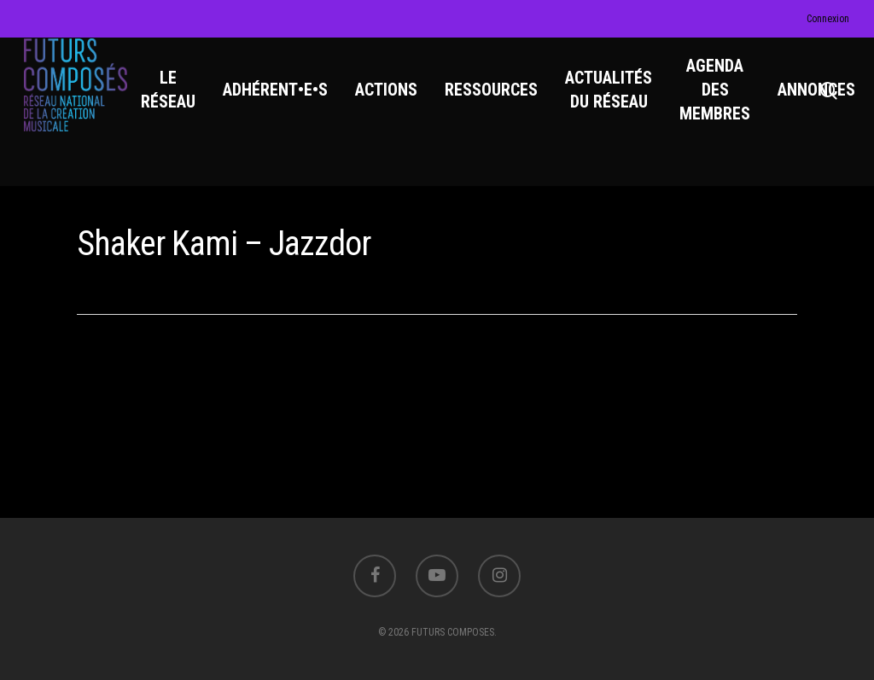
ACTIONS (397, 103)
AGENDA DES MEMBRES (725, 103)
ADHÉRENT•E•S (286, 103)
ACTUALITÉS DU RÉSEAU (619, 103)
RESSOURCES (502, 103)
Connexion (828, 19)
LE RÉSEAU (179, 103)
